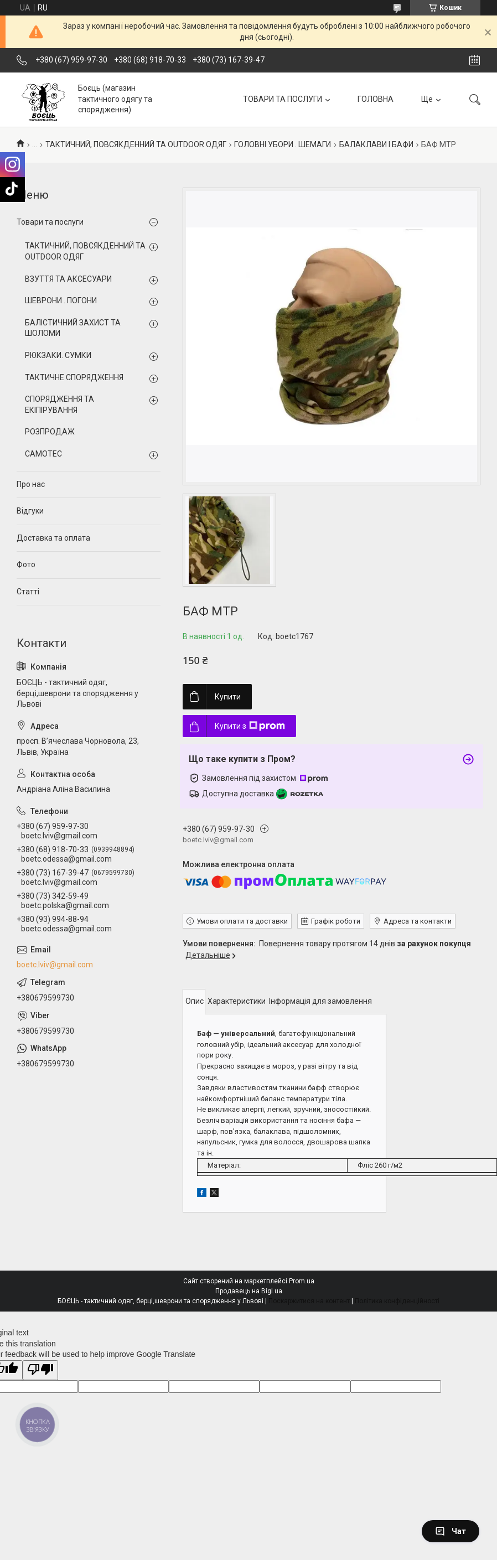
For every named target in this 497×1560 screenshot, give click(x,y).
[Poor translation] (40, 1370)
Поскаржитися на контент (309, 1301)
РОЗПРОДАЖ (50, 431)
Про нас (31, 484)
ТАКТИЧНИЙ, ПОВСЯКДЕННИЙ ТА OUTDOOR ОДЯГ (135, 144)
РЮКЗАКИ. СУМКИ (58, 355)
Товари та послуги (50, 221)
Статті (28, 591)
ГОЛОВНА (376, 99)
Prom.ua (301, 1281)
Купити (228, 696)
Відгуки (30, 510)
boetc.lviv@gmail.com (55, 964)
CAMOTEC (43, 453)
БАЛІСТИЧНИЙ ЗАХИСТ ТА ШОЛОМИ (73, 328)
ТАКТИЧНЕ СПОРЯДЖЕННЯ (74, 377)
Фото (26, 564)
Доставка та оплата (53, 537)
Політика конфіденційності (397, 1301)
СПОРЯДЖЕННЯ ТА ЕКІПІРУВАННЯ (59, 404)
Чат (450, 1531)
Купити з (250, 726)
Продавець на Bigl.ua (248, 1291)
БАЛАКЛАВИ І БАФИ (376, 144)
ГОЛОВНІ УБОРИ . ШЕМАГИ (282, 144)
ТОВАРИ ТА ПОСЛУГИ (282, 99)
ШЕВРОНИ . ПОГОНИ (61, 300)
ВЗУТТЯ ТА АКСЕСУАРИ (68, 278)
